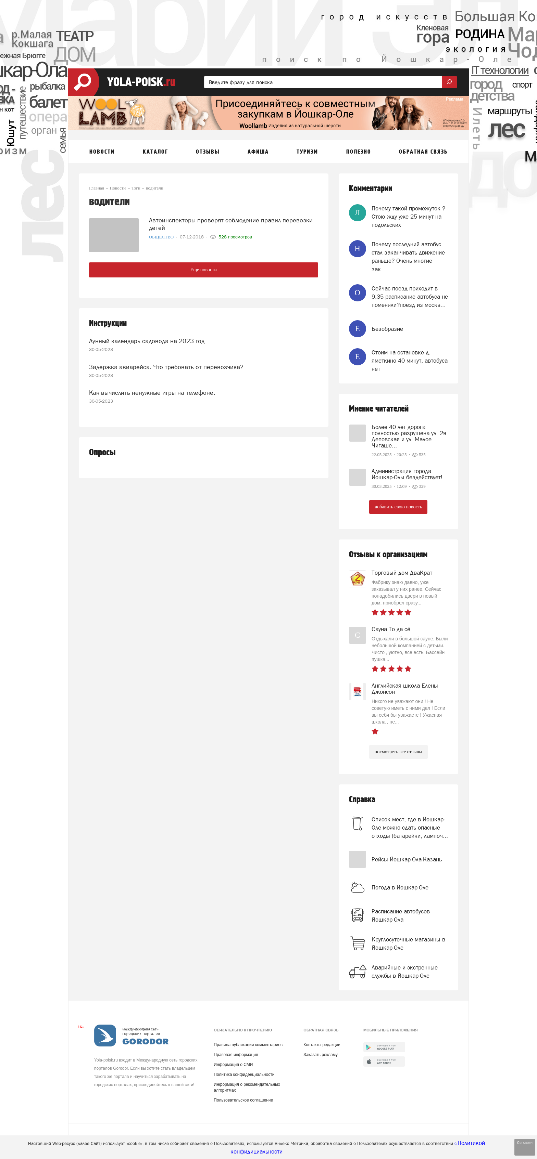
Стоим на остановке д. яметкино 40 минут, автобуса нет (410, 361)
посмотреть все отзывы (398, 751)
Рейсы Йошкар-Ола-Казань (407, 859)
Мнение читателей (379, 409)
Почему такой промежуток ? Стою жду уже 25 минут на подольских (408, 217)
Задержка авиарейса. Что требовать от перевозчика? (166, 366)
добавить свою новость (398, 506)
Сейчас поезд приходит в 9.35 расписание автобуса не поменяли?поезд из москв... (410, 297)
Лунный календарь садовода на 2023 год (146, 340)
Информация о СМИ (233, 1064)
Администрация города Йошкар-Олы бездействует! (407, 474)
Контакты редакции (321, 1044)
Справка (362, 800)
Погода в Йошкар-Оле (400, 887)
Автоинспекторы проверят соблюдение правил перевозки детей (231, 224)
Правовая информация (236, 1054)
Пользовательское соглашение (243, 1100)
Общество (162, 236)
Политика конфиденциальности (244, 1074)
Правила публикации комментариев (248, 1044)
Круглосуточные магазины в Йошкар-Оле (408, 943)
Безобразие (387, 328)
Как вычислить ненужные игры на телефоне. (152, 392)
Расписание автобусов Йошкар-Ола (401, 915)
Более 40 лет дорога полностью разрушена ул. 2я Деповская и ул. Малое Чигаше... (409, 436)
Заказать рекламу (320, 1054)
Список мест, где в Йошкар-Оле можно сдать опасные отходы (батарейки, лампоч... (410, 827)
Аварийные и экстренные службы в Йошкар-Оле (405, 971)
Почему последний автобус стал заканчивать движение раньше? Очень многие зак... (408, 257)
